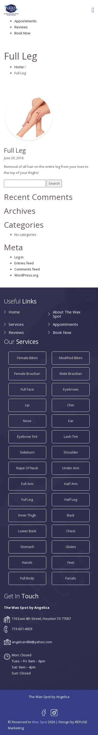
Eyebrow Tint (27, 436)
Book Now (22, 33)
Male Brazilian (71, 373)
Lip (27, 405)
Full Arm (27, 483)
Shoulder (71, 452)
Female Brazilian (27, 373)
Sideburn (27, 452)
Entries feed (24, 263)
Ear (70, 420)
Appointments (25, 21)
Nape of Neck (27, 468)
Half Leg (70, 499)
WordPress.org (26, 275)
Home (19, 67)
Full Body (27, 578)
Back (70, 515)
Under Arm (70, 468)
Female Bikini (27, 357)
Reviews (21, 27)
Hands (27, 562)
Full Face (27, 389)
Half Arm (71, 483)
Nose (27, 420)
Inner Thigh (27, 515)
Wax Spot (39, 722)
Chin (70, 405)
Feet (70, 562)
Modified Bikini (70, 357)
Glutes (71, 546)
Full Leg (27, 499)
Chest (70, 531)
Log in (19, 257)
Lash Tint (71, 436)
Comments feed (27, 269)
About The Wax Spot (66, 314)
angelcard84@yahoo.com (32, 642)
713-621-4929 (22, 628)
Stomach (27, 546)
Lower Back (27, 531)
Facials (70, 578)
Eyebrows (71, 389)
